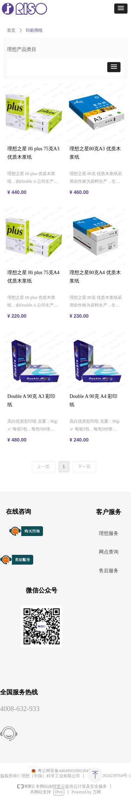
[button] (121, 8)
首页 (11, 30)
